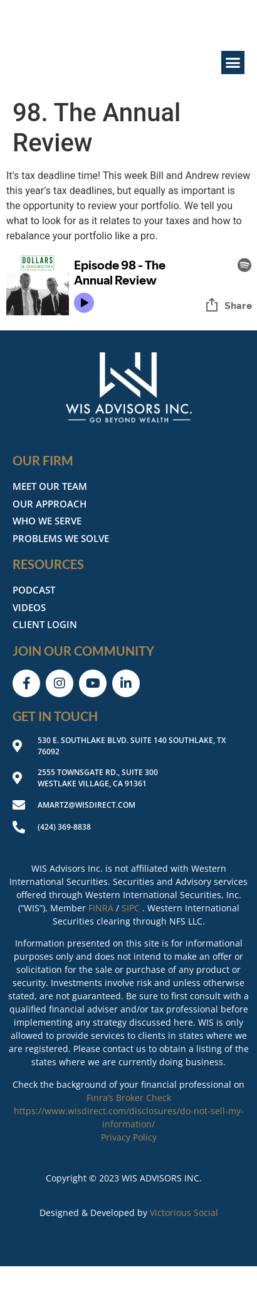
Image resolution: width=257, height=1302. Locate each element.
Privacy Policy (129, 1137)
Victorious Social (184, 1212)
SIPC (131, 908)
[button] (233, 63)
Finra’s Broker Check (129, 1098)
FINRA (100, 908)
